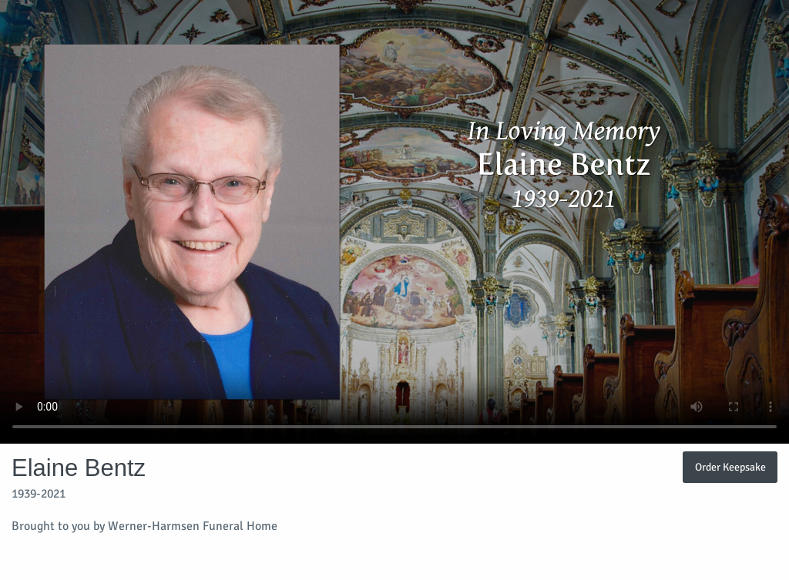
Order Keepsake (730, 467)
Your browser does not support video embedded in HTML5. (394, 222)
